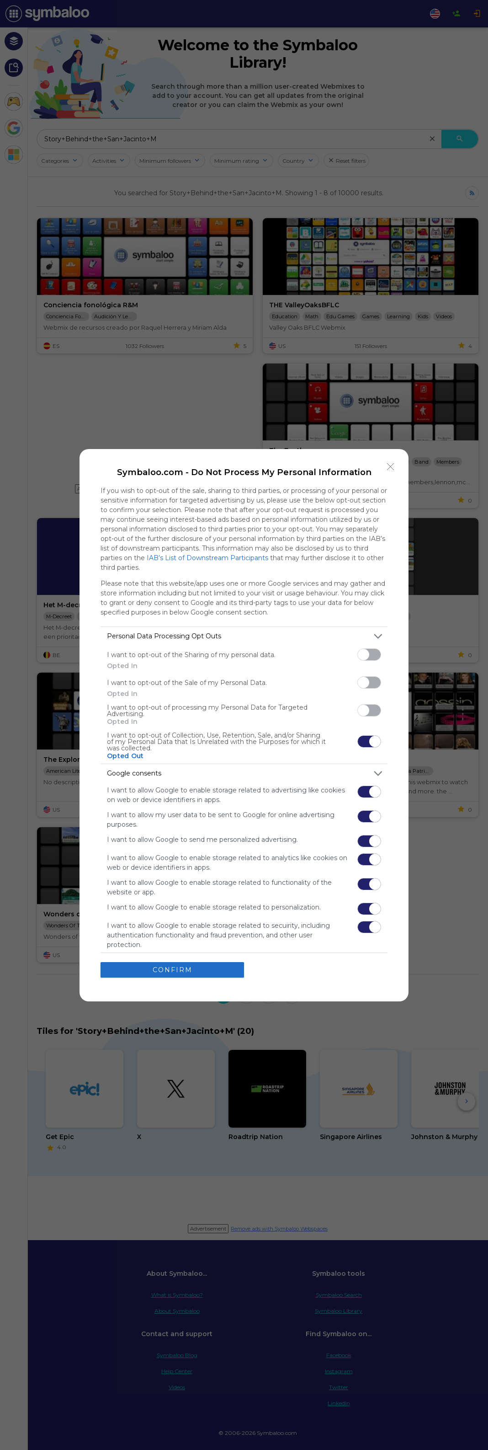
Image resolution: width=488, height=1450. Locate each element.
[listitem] (244, 636)
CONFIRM (172, 970)
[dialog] (244, 725)
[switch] (369, 654)
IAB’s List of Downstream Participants (207, 558)
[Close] (390, 467)
